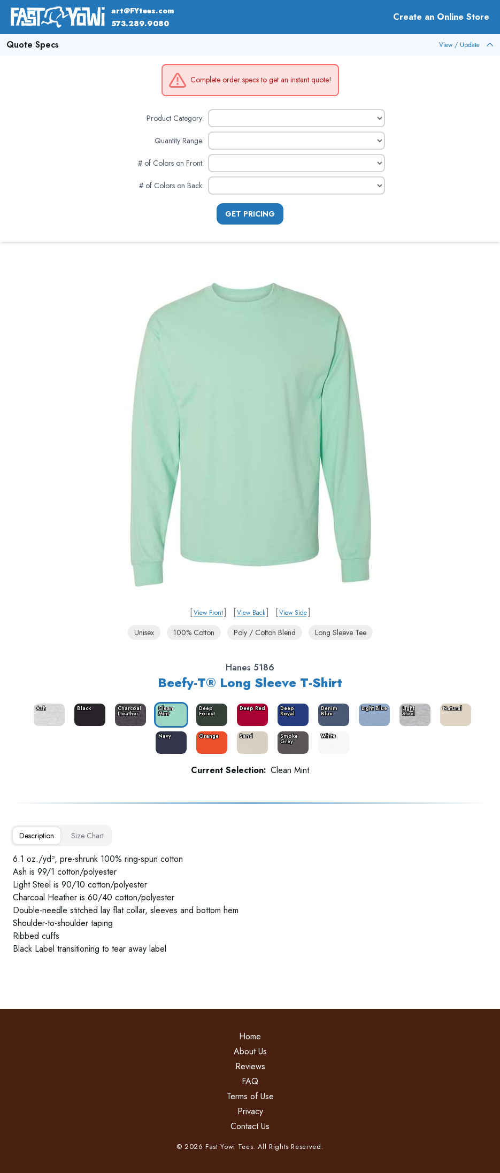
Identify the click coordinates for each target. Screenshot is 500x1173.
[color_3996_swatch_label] (250, 743)
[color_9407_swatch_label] (453, 715)
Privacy (250, 1111)
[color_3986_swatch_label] (128, 715)
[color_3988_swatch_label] (209, 715)
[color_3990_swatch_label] (290, 715)
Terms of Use (250, 1096)
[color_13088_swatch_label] (209, 743)
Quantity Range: (179, 140)
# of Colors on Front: (171, 163)
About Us (250, 1051)
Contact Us (250, 1126)
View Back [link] (251, 612)
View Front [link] (208, 612)
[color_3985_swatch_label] (87, 715)
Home (250, 1036)
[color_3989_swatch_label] (250, 715)
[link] (250, 434)
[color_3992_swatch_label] (372, 715)
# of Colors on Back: (171, 185)
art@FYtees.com (142, 10)
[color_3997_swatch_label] (290, 743)
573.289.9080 (140, 23)
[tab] (36, 835)
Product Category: (175, 118)
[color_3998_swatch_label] (331, 743)
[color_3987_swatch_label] (169, 715)
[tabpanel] (250, 904)
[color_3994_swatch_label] (169, 743)
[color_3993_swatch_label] (412, 715)
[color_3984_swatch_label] (47, 715)
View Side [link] (293, 612)
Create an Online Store (441, 17)
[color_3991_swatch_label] (331, 715)
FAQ (250, 1081)
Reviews (250, 1066)
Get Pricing (250, 214)
